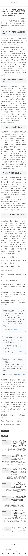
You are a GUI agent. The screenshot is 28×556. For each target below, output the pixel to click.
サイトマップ (20, 549)
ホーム (7, 547)
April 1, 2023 (18, 352)
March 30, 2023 (18, 329)
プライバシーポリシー (20, 547)
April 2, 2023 (21, 374)
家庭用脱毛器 (5, 430)
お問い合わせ (7, 549)
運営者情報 (14, 551)
